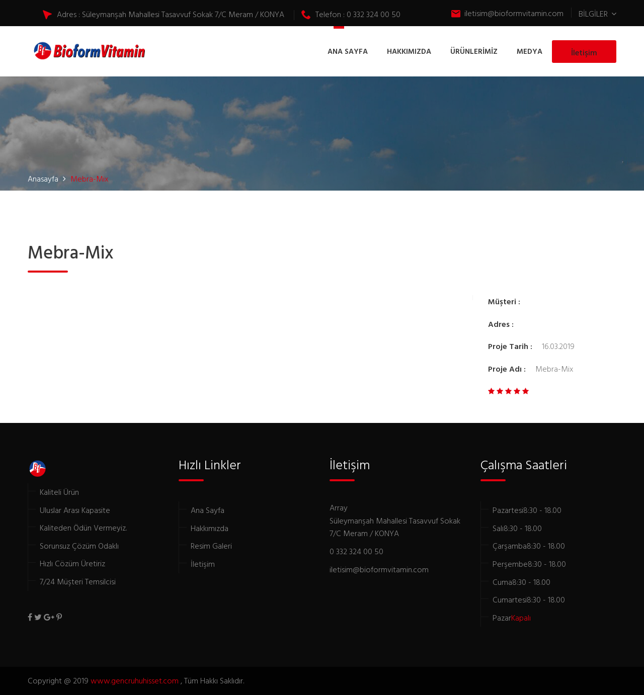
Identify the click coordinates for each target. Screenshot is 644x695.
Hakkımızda (209, 528)
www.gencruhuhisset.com (136, 680)
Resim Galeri (211, 546)
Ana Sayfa (207, 510)
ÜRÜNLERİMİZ (474, 51)
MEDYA (529, 51)
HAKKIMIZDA (409, 51)
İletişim (584, 52)
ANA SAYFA (348, 51)
